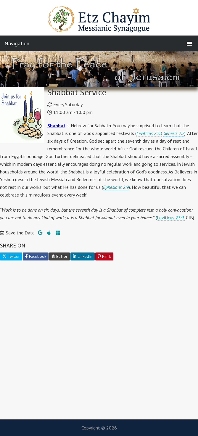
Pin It (104, 256)
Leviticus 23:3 (149, 133)
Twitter (11, 256)
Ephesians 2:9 (116, 187)
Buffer (59, 256)
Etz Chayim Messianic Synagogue (99, 22)
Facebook (35, 256)
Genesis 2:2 (173, 133)
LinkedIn (82, 256)
